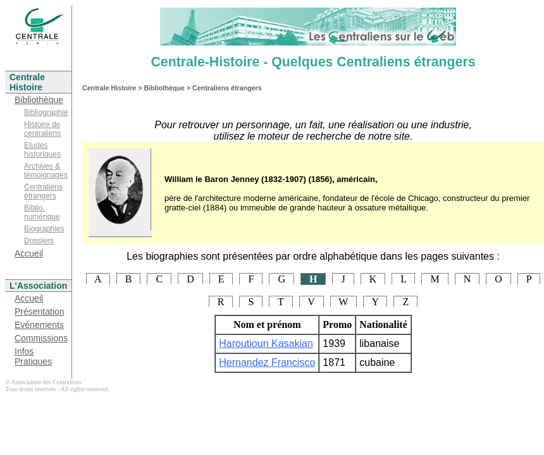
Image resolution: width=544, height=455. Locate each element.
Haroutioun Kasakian (266, 343)
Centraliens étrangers (43, 191)
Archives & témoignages (46, 170)
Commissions (41, 338)
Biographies (44, 228)
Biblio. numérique (42, 212)
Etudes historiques (42, 150)
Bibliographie (46, 112)
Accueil (29, 253)
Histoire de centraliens (42, 129)
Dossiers (39, 240)
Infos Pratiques (33, 356)
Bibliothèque (39, 100)
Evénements (39, 325)
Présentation (40, 311)
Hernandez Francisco (267, 362)
